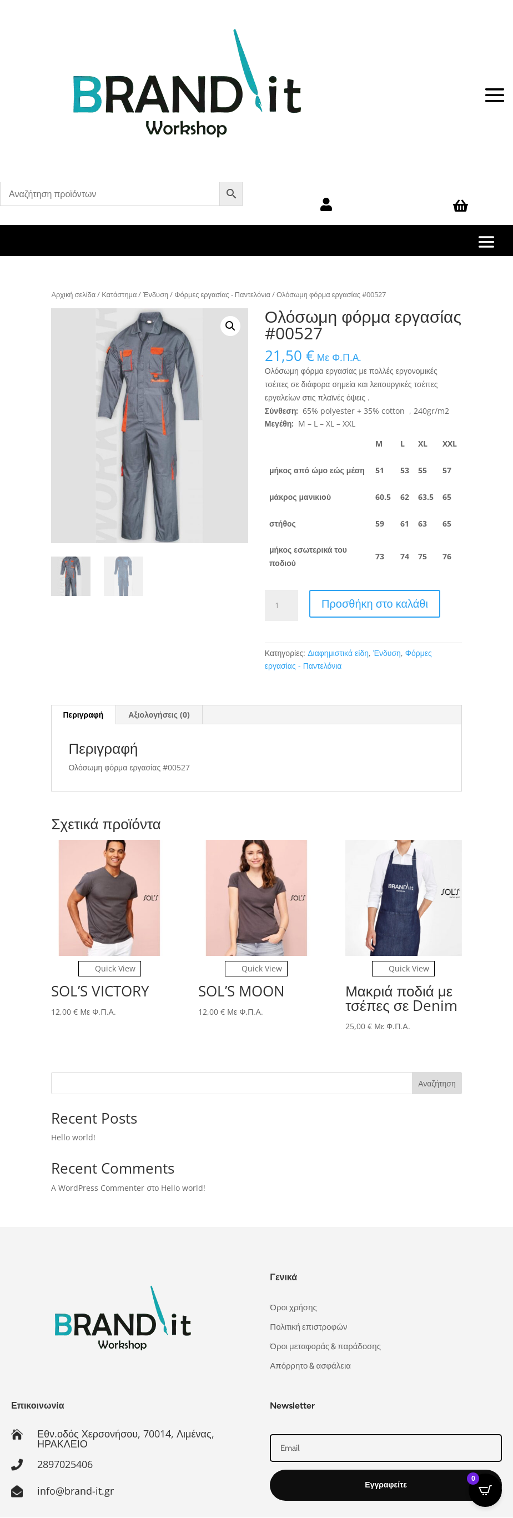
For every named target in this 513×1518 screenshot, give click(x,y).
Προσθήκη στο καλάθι (374, 603)
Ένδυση (155, 294)
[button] (230, 326)
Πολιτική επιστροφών (308, 1327)
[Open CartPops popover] (485, 1490)
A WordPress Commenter (97, 1188)
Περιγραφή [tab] (83, 714)
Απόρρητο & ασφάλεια (310, 1366)
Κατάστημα (119, 294)
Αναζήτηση (437, 1083)
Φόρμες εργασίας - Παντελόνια (222, 294)
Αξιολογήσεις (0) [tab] (159, 714)
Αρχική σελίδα (73, 294)
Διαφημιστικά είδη (338, 653)
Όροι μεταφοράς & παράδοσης (325, 1346)
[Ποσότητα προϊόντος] (281, 605)
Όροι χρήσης (293, 1307)
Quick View (109, 968)
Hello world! (73, 1137)
